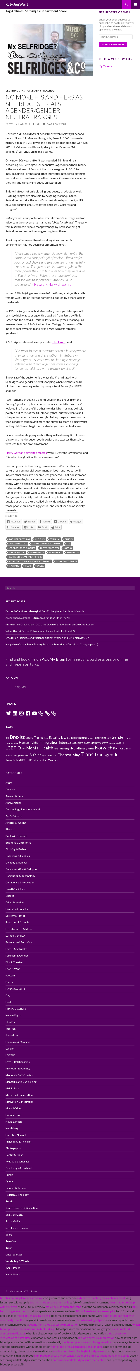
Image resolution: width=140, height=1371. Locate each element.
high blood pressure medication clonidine (77, 1346)
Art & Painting (14, 816)
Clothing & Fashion (18, 90)
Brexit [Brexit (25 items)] (16, 737)
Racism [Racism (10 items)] (9, 755)
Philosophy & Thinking (18, 1141)
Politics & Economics (17, 1161)
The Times (58, 342)
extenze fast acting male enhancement (101, 1298)
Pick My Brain (53, 659)
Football (10, 975)
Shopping (14, 566)
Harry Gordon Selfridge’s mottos (26, 452)
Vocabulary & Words (17, 1261)
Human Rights (14, 1015)
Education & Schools (17, 922)
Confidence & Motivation (20, 882)
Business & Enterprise (18, 842)
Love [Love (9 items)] (23, 748)
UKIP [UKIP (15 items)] (28, 760)
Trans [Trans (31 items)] (87, 754)
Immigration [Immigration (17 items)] (48, 742)
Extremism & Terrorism (19, 942)
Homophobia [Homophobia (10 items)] (12, 743)
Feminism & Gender (43, 90)
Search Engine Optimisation (22, 1208)
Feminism (54, 539)
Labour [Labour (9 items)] (112, 743)
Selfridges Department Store (25, 557)
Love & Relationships (18, 1061)
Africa (9, 782)
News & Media (14, 1121)
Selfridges (73, 552)
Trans (28, 566)
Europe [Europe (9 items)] (89, 738)
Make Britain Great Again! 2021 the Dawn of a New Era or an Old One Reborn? (51, 624)
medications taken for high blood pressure (79, 1351)
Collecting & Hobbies (18, 855)
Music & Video (14, 1108)
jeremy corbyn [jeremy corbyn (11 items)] (100, 742)
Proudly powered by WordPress (21, 1291)
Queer (9, 1181)
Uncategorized (14, 1254)
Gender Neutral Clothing (46, 543)
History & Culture (16, 1008)
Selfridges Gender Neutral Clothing (29, 561)
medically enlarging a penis (34, 1315)
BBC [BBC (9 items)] (7, 738)
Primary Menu (135, 4)
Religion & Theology (17, 1194)
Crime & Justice (15, 902)
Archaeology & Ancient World (23, 809)
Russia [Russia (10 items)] (25, 755)
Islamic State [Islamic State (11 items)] (84, 742)
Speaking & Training (17, 1227)
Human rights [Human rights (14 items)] (28, 742)
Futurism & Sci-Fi (15, 988)
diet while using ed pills (90, 1320)
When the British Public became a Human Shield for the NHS (40, 631)
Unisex (40, 566)
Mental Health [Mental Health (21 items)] (39, 747)
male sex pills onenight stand (63, 1306)
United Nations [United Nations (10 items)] (40, 760)
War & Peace (13, 1267)
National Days (13, 1115)
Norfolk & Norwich (16, 1134)
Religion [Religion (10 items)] (18, 755)
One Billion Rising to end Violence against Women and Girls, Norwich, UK (47, 637)
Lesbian (10, 1048)
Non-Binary (55, 552)
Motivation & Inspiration (20, 1101)
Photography (13, 1148)
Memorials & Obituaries (19, 1075)
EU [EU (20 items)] (63, 737)
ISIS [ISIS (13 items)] (74, 742)
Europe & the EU (15, 935)
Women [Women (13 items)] (53, 760)
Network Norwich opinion (53, 284)
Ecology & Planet (15, 915)
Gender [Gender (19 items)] (118, 737)
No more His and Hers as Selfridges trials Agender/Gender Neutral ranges (44, 107)
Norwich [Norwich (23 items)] (103, 747)
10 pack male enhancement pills (95, 1311)
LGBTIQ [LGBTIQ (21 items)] (13, 747)
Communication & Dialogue (21, 869)
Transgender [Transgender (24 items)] (107, 754)
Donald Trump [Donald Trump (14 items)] (33, 737)
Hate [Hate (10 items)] (128, 738)
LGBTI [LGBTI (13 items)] (120, 742)
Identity (10, 1021)
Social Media (13, 1221)
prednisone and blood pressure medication (79, 1360)
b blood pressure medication (96, 1337)
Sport (9, 1234)
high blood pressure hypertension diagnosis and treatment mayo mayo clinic (81, 1355)
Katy (37, 124)
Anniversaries (13, 802)
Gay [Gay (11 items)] (108, 737)
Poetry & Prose (14, 1154)
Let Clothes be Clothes (22, 548)
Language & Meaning (18, 1041)
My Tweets (105, 66)
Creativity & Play (15, 889)
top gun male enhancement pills (49, 1302)
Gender (69, 539)
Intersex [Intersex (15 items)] (65, 742)
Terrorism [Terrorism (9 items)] (52, 755)
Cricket (10, 895)
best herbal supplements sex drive (21, 1298)
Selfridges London (66, 561)
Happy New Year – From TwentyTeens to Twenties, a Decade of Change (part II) (52, 644)
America (10, 789)
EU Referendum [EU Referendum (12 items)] (76, 737)
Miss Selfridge (16, 552)
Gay (8, 995)
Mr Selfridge (37, 552)
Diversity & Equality (17, 909)
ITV (68, 543)
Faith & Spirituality (16, 948)
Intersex (10, 1028)
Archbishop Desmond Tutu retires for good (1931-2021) (38, 617)
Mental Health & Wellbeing (21, 1081)
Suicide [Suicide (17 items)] (36, 755)
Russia (9, 1201)
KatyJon (12, 677)
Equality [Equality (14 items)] (54, 737)
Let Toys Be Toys (49, 548)
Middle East (12, 1088)
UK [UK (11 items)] (22, 760)
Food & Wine (13, 968)
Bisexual (10, 829)
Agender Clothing (19, 539)
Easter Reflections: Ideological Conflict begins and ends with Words (45, 611)
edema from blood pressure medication (53, 1324)
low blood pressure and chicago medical (87, 1342)
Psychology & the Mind (19, 1168)
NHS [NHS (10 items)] (56, 748)
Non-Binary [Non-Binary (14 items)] (79, 748)
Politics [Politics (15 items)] (118, 748)
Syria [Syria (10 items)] (44, 755)
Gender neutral (18, 543)
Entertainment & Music (19, 928)
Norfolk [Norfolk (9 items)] (91, 748)
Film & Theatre (14, 962)
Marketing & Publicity (18, 1068)
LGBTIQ (68, 548)
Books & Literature (16, 835)
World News (13, 1274)
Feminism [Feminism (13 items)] (100, 737)
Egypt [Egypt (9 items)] (46, 738)
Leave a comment (56, 124)
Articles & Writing (16, 822)
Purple (9, 1174)
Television (11, 1241)
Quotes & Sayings (16, 1188)
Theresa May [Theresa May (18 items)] (69, 754)
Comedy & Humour (16, 862)
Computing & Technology (20, 875)
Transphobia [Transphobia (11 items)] (13, 760)
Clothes (40, 539)
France (9, 982)
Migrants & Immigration (19, 1095)
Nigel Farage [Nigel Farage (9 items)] (65, 748)
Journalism (12, 1035)
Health (9, 1002)
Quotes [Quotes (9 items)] (127, 748)
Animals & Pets (14, 796)
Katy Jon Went (17, 4)
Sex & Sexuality (14, 1214)
